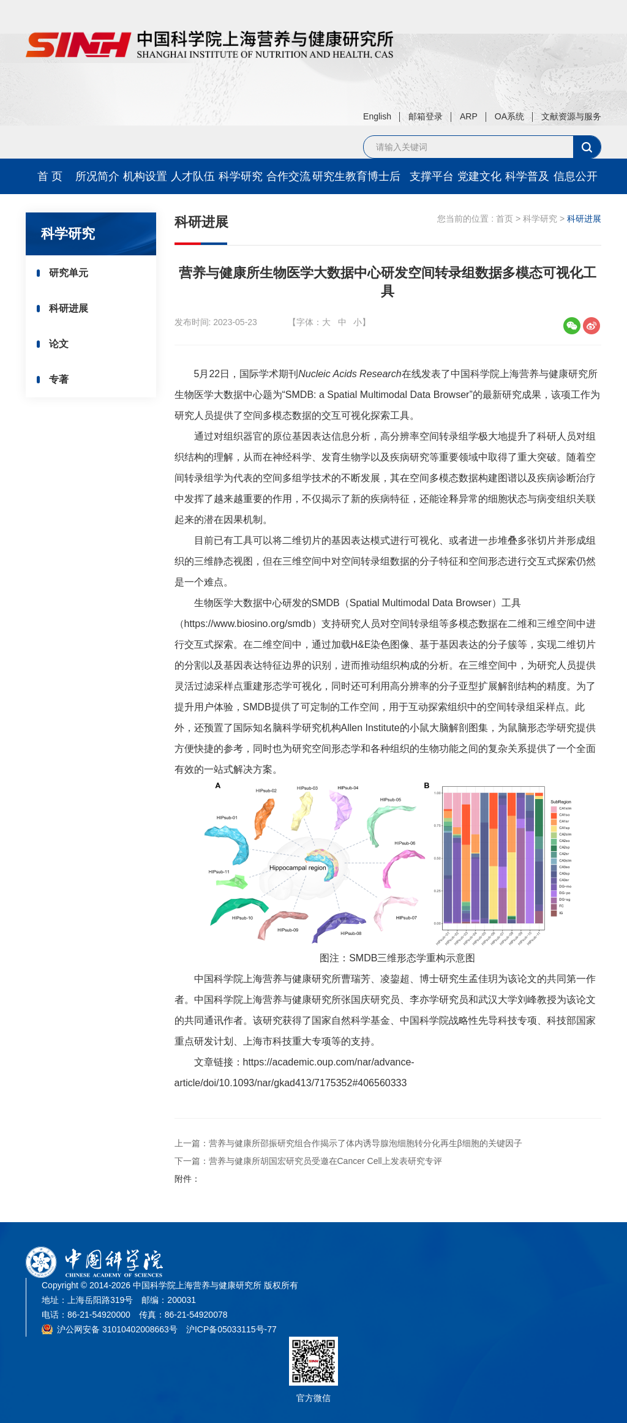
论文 (63, 347)
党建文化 (479, 176)
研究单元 (72, 273)
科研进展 (72, 310)
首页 (504, 218)
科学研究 (241, 176)
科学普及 (527, 176)
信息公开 (576, 176)
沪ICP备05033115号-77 (231, 1329)
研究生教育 (336, 176)
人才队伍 (193, 176)
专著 (63, 383)
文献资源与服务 (571, 116)
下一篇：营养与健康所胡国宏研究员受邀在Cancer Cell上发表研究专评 (308, 1161)
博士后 (383, 176)
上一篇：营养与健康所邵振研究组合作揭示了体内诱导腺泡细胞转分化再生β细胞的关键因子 (348, 1143)
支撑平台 (432, 176)
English (377, 116)
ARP (469, 116)
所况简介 (97, 176)
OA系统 (509, 116)
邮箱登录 (425, 116)
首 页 (49, 176)
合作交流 (288, 176)
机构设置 (145, 176)
